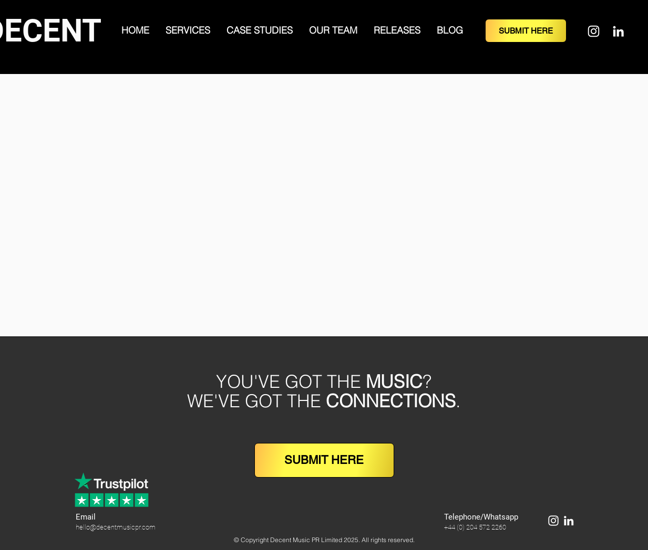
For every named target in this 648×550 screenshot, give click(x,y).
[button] (188, 30)
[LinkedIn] (618, 31)
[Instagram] (593, 31)
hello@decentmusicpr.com (116, 527)
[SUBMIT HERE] (526, 31)
